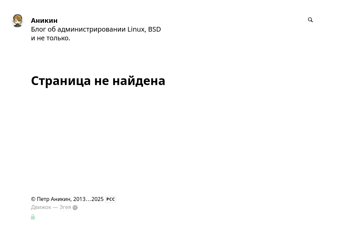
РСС (110, 199)
